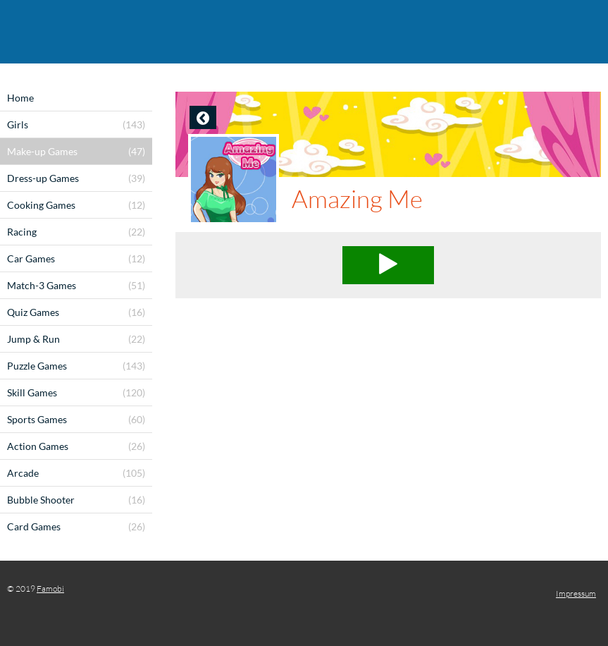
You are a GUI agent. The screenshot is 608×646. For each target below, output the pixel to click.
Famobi (50, 588)
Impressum (576, 593)
